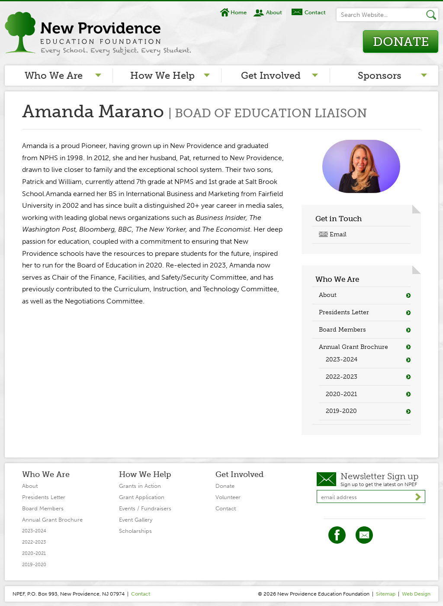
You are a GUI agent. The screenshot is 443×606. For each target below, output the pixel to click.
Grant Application (141, 497)
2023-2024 (341, 359)
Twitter (364, 535)
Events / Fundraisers (145, 508)
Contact (315, 12)
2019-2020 (341, 411)
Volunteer (228, 497)
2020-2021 (341, 394)
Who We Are (54, 75)
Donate (401, 41)
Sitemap (385, 594)
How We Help (162, 75)
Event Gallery (135, 519)
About (274, 12)
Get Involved (271, 75)
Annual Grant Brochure (353, 347)
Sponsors (379, 75)
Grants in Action (140, 486)
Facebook (337, 535)
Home (239, 12)
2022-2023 (341, 376)
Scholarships (135, 531)
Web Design (416, 594)
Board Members (342, 329)
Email (338, 234)
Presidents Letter (344, 312)
